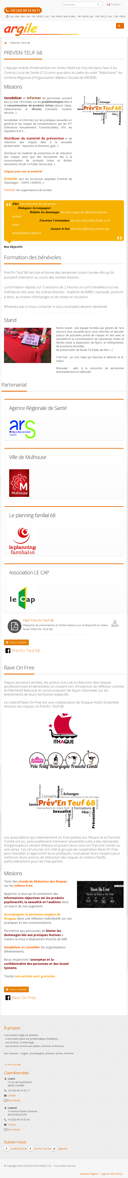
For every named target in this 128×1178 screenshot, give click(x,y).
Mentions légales (89, 1173)
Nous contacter (16, 642)
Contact (12, 1095)
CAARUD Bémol (15, 1148)
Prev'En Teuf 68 (39, 1148)
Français (114, 4)
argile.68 (59, 1148)
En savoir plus (12, 1064)
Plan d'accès (14, 1100)
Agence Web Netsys (112, 1173)
